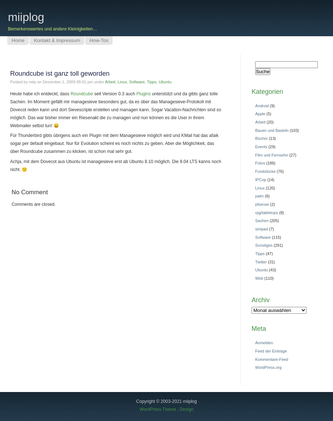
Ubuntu (165, 82)
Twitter (261, 262)
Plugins (143, 93)
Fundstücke (265, 171)
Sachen (262, 220)
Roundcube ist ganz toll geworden (60, 73)
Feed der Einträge (271, 351)
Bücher (261, 138)
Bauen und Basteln (271, 130)
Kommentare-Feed (271, 359)
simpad (261, 229)
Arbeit (110, 82)
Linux (122, 82)
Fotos (260, 163)
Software (137, 82)
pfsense (262, 204)
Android (262, 106)
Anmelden (264, 343)
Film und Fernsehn (271, 155)
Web (259, 278)
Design (187, 409)
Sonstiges (264, 245)
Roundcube (82, 93)
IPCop (260, 180)
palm (259, 196)
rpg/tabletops (266, 212)
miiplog (26, 17)
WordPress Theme (158, 409)
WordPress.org (268, 367)
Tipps (151, 82)
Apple (260, 114)
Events (261, 147)
